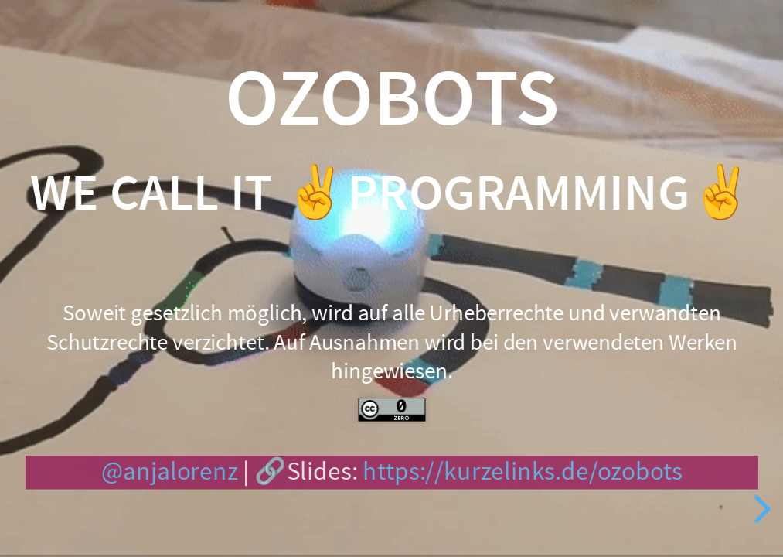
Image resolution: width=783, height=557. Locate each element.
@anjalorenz (168, 472)
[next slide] (760, 509)
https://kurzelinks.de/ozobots (523, 472)
